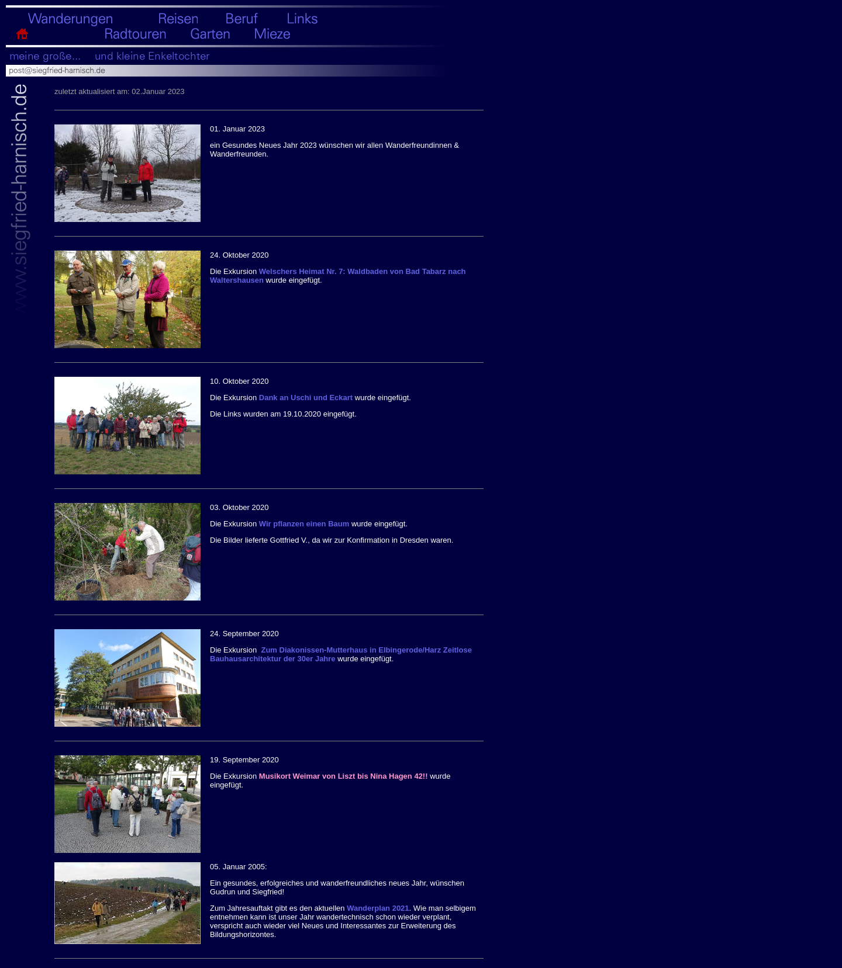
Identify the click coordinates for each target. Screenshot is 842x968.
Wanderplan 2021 (378, 908)
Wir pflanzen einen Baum (305, 523)
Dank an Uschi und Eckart (307, 397)
